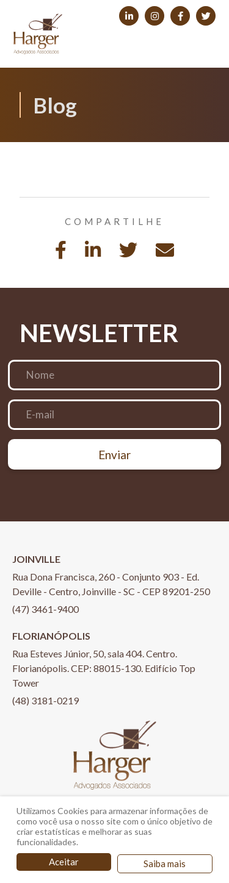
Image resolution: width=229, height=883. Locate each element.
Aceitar (64, 861)
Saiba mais (165, 863)
